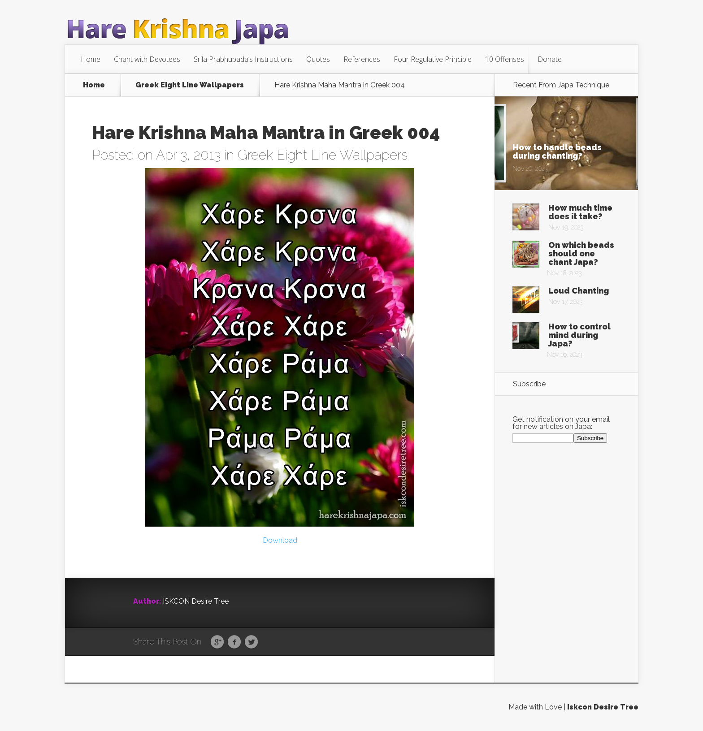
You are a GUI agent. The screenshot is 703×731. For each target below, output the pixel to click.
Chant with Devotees (147, 59)
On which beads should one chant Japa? (581, 253)
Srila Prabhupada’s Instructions (243, 59)
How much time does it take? (580, 212)
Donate (550, 59)
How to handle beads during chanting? (557, 151)
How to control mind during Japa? (579, 335)
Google (217, 642)
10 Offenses (504, 59)
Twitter (251, 642)
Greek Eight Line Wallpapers (189, 85)
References (361, 59)
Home (90, 59)
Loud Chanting (578, 290)
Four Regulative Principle (433, 59)
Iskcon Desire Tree (602, 707)
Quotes (318, 59)
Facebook (234, 642)
